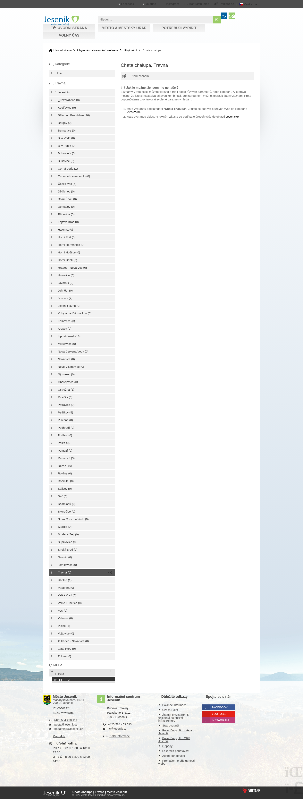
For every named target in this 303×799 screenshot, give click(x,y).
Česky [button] (248, 4)
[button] (196, 3)
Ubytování (130, 50)
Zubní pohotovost (173, 754)
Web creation (251, 789)
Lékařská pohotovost (175, 750)
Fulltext (57, 673)
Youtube (219, 712)
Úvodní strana (61, 21)
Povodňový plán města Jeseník (175, 731)
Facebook (220, 706)
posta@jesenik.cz (65, 723)
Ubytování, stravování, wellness (97, 50)
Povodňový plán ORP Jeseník (174, 738)
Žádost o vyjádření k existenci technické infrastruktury (173, 716)
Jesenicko (232, 116)
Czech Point (170, 708)
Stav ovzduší (170, 724)
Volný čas (69, 35)
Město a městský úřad (124, 28)
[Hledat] (217, 19)
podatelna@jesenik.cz (68, 727)
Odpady (167, 745)
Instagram (220, 719)
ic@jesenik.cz (118, 727)
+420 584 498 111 (65, 719)
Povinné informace (174, 704)
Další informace (119, 734)
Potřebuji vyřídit (179, 28)
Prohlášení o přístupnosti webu (176, 761)
